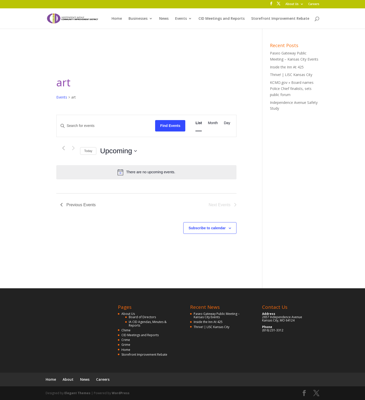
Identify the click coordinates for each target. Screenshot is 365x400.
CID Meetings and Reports (221, 19)
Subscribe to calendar (207, 228)
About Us (292, 4)
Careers (313, 4)
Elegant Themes (77, 393)
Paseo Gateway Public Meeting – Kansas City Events (217, 315)
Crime (125, 340)
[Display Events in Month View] (213, 123)
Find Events (170, 126)
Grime (125, 344)
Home (117, 19)
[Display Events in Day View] (227, 123)
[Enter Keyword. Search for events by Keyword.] (106, 126)
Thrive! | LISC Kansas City (291, 74)
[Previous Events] (63, 148)
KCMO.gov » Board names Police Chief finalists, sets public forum (292, 88)
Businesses (138, 19)
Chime (126, 330)
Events (181, 19)
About (68, 379)
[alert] (146, 172)
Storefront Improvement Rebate (280, 19)
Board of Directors (142, 317)
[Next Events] (73, 148)
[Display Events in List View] (198, 123)
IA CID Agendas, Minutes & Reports (148, 323)
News (164, 19)
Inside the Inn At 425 (287, 67)
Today (88, 151)
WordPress (121, 393)
